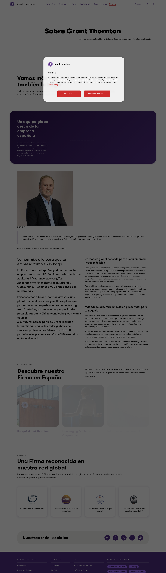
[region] (83, 79)
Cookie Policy (53, 85)
